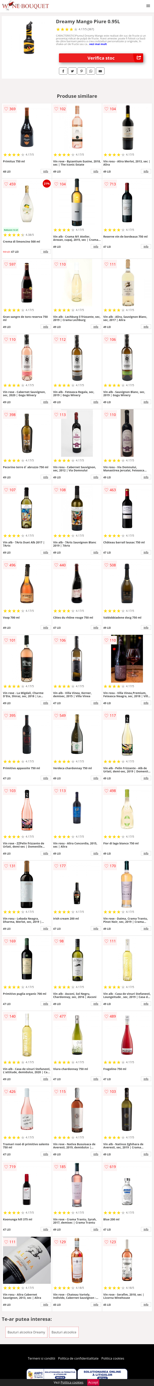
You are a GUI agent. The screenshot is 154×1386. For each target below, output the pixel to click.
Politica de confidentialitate (78, 1358)
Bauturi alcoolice (64, 1332)
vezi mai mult (98, 44)
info (45, 171)
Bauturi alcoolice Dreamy (26, 1332)
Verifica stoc (115, 57)
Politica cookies (112, 1358)
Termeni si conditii (41, 1358)
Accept (93, 1382)
